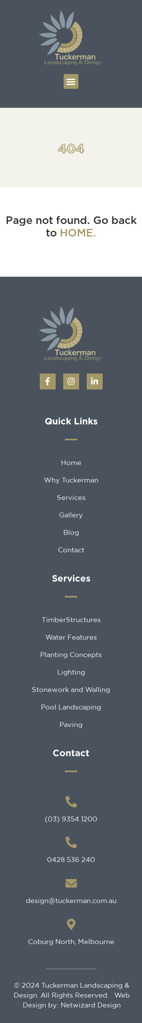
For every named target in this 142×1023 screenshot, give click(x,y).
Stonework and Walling (71, 689)
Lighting (71, 672)
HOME (76, 233)
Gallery (71, 515)
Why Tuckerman (71, 480)
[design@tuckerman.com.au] (71, 883)
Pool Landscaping (71, 707)
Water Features (71, 637)
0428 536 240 (71, 859)
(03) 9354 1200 (71, 819)
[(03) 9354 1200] (71, 801)
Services (71, 497)
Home (71, 462)
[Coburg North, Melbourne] (71, 924)
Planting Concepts (71, 654)
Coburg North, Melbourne (71, 941)
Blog (71, 532)
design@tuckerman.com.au (71, 900)
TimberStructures (71, 619)
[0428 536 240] (71, 842)
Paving (71, 724)
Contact (71, 549)
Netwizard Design (91, 1005)
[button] (71, 81)
